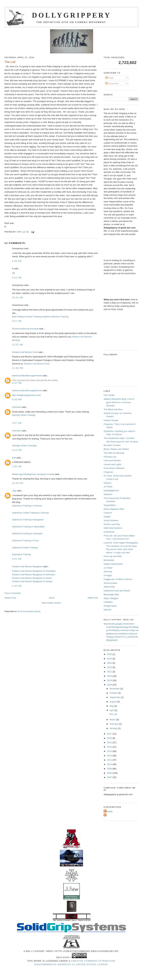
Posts (110, 78)
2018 (110, 684)
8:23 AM (17, 277)
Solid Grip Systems (113, 528)
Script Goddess (111, 520)
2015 (110, 742)
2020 (110, 676)
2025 (110, 658)
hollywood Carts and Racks (117, 590)
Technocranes (110, 583)
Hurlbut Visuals (111, 420)
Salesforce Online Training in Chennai (30, 512)
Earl (14, 457)
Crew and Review (112, 460)
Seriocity (108, 571)
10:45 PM (17, 483)
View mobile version (51, 603)
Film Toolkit (109, 395)
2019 (110, 680)
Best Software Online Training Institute (30, 316)
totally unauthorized (113, 564)
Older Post (93, 598)
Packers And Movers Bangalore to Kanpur (32, 581)
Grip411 (107, 483)
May (112, 706)
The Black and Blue (113, 409)
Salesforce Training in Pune (25, 540)
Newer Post (10, 598)
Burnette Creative (112, 445)
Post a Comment (13, 593)
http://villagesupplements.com (26, 395)
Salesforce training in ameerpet (27, 533)
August (113, 701)
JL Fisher (108, 486)
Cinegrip (108, 575)
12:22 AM (17, 344)
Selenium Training (59, 316)
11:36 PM (17, 368)
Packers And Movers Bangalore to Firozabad (33, 571)
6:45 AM (17, 261)
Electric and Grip (112, 524)
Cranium (108, 512)
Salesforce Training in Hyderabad (28, 526)
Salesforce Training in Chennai (27, 505)
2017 (110, 734)
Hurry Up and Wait (112, 556)
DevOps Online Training (23, 415)
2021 (110, 671)
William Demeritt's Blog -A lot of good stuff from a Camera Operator (119, 402)
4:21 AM (17, 559)
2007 (110, 777)
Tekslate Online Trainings (24, 445)
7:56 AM (17, 466)
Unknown (16, 407)
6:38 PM (17, 399)
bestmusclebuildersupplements (27, 375)
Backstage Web (111, 594)
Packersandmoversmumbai (25, 328)
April (112, 710)
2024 (110, 663)
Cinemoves (109, 532)
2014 (110, 747)
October (114, 693)
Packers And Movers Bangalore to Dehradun (33, 574)
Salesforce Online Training (25, 547)
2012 (110, 755)
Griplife (107, 516)
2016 (110, 738)
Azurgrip (109, 811)
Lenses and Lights (112, 464)
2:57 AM (17, 423)
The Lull (113, 714)
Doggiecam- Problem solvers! (118, 579)
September (115, 697)
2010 (110, 764)
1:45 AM (17, 586)
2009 (110, 768)
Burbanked (109, 560)
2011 (110, 760)
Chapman (108, 472)
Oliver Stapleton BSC (114, 509)
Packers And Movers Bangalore (27, 566)
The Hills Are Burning (114, 453)
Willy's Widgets (111, 598)
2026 (110, 654)
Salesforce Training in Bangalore (28, 519)
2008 (110, 773)
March (113, 719)
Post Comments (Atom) (29, 611)
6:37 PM (17, 383)
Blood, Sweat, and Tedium (116, 449)
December (115, 688)
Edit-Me (107, 609)
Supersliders (110, 505)
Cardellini (108, 602)
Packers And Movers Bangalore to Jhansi (32, 578)
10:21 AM (17, 297)
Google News (110, 606)
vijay (14, 490)
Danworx (108, 494)
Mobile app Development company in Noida (33, 474)
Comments (112, 83)
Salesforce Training (21, 554)
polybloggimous (111, 490)
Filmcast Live (110, 457)
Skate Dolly (109, 586)
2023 (110, 667)
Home (52, 598)
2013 (110, 751)
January (114, 728)
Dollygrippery (71, 15)
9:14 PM (17, 450)
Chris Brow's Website (114, 468)
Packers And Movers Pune (25, 352)
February (114, 724)
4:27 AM (17, 321)
